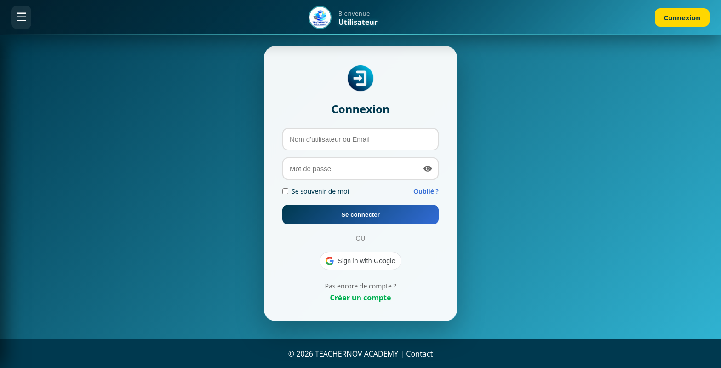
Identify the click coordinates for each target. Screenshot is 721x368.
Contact (419, 354)
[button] (360, 261)
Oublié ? (426, 191)
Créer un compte (360, 298)
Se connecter (360, 214)
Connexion (682, 17)
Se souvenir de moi (315, 191)
